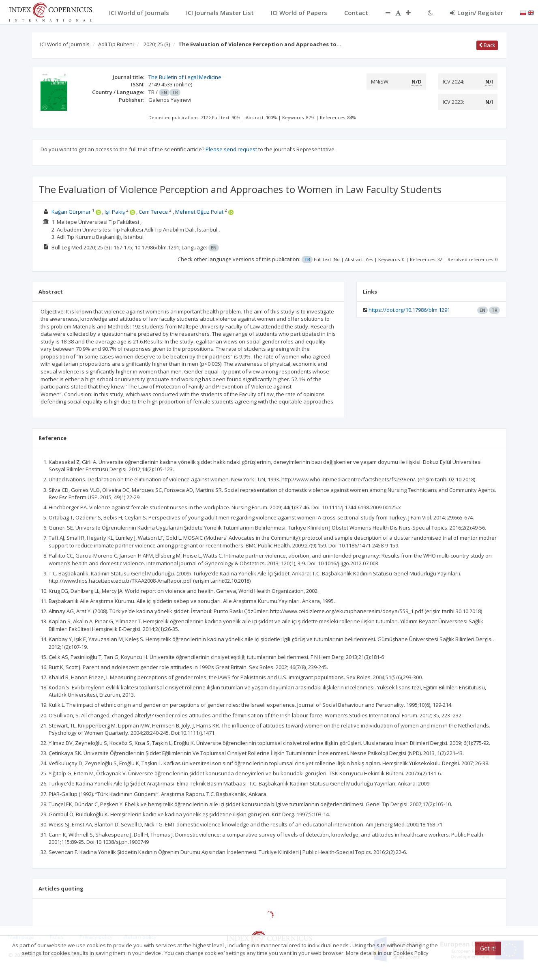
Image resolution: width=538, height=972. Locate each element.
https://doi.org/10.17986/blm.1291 (409, 309)
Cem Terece (153, 211)
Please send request (231, 149)
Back (487, 45)
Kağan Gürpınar (71, 211)
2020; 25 (157, 44)
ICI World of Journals (65, 44)
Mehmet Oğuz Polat (199, 211)
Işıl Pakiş (115, 211)
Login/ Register (476, 13)
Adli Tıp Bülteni (116, 44)
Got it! (488, 948)
